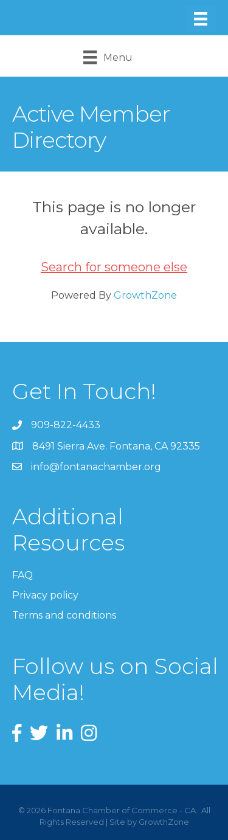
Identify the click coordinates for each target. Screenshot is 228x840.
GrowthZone (145, 295)
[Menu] (200, 19)
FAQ (22, 575)
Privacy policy (45, 595)
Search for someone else (114, 267)
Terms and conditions (64, 615)
